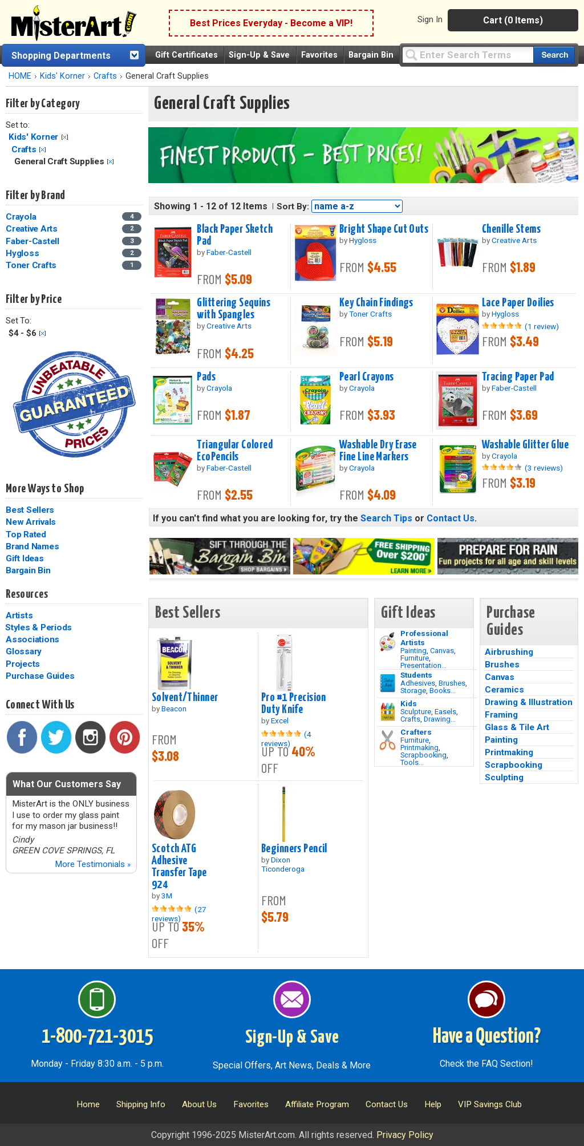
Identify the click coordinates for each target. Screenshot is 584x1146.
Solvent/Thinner (185, 697)
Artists (19, 615)
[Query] (467, 54)
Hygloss (22, 253)
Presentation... (423, 665)
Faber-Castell (32, 241)
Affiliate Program (317, 1104)
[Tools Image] (387, 740)
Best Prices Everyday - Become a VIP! (271, 23)
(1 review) (542, 326)
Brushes (452, 683)
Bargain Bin (371, 55)
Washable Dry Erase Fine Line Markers (378, 451)
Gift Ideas (25, 558)
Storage (413, 690)
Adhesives (417, 683)
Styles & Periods (38, 627)
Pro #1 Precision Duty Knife (293, 703)
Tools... (412, 762)
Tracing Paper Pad (518, 377)
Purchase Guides (40, 676)
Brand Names (32, 546)
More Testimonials (93, 864)
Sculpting (504, 777)
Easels (445, 711)
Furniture (414, 658)
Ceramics (504, 690)
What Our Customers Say (67, 784)
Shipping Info (140, 1104)
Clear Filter (65, 137)
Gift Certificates (186, 55)
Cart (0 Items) (513, 20)
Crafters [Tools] (416, 731)
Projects (23, 664)
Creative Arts (32, 229)
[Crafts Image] (387, 712)
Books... (442, 690)
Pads (206, 377)
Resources (27, 594)
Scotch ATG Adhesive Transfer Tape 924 (179, 866)
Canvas (442, 650)
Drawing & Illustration (529, 702)
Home (88, 1104)
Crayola (21, 217)
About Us (199, 1104)
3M (166, 895)
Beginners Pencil (294, 849)
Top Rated (26, 534)
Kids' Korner (62, 76)
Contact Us (450, 518)
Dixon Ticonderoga (283, 864)
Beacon (173, 708)
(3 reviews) (544, 467)
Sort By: (293, 206)
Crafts (105, 76)
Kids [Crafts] (408, 703)
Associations (32, 639)
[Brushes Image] (387, 683)
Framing (501, 715)
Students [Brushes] (416, 674)
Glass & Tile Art (517, 727)
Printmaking (419, 747)
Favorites (319, 55)
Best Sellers (30, 510)
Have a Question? (487, 1037)
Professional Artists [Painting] (424, 638)
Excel (280, 720)
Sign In (430, 19)
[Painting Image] (387, 641)
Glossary (24, 651)
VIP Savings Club (490, 1104)
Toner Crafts (31, 265)
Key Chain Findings (376, 303)
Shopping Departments (61, 55)
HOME (20, 76)
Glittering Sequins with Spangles (233, 309)
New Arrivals (31, 522)
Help (432, 1104)
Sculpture (415, 711)
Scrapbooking (423, 755)
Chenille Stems (511, 229)
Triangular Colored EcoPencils (235, 451)
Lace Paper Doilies (518, 303)
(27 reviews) (179, 914)
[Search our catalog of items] (554, 55)
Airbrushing (509, 652)
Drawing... (440, 719)
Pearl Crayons (366, 377)
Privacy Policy (404, 1134)
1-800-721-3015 (97, 1037)
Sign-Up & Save (259, 55)
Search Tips (386, 518)
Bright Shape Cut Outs (383, 229)
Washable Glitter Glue (525, 445)
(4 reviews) (286, 739)
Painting (413, 650)
